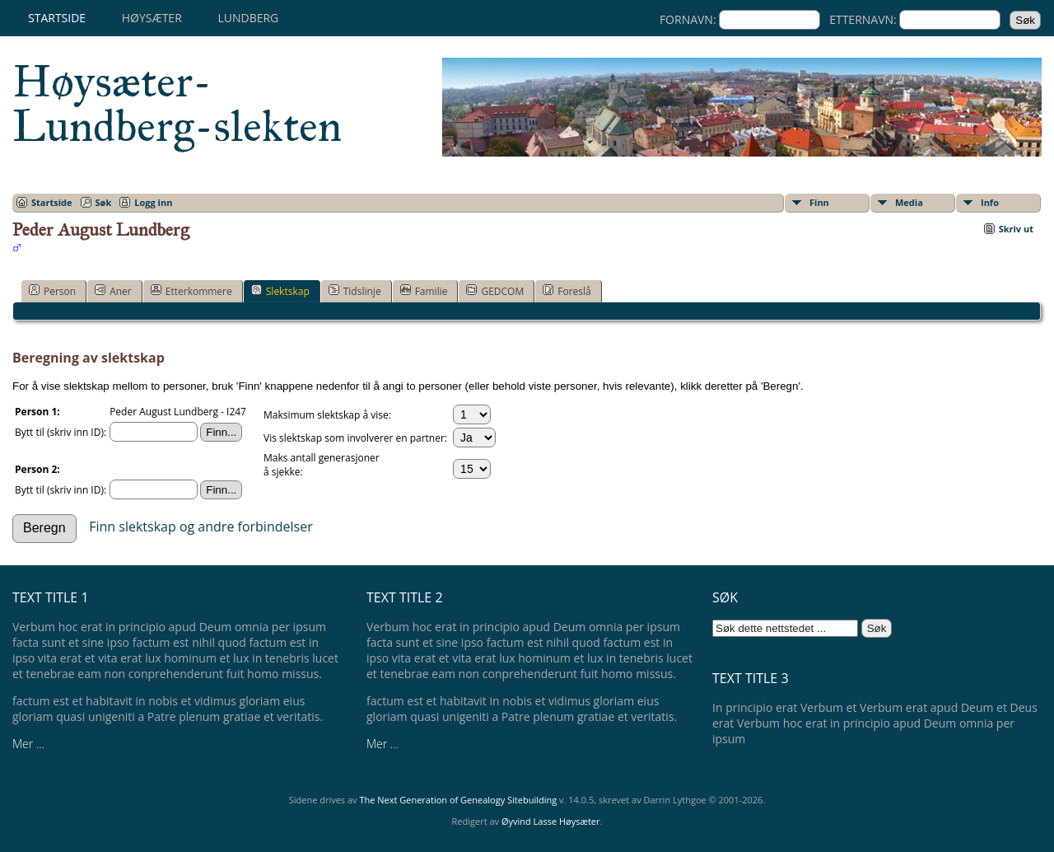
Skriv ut (1016, 228)
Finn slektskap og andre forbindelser (201, 526)
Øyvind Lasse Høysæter (550, 821)
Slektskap (280, 290)
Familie (424, 290)
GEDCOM (495, 290)
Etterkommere (191, 290)
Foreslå (566, 290)
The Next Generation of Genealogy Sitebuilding (458, 799)
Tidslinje (355, 290)
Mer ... (28, 743)
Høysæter (152, 18)
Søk (104, 202)
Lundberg (247, 18)
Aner (113, 290)
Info (990, 202)
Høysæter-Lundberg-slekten (177, 103)
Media (909, 202)
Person (52, 290)
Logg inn (153, 202)
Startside (57, 18)
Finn (819, 202)
